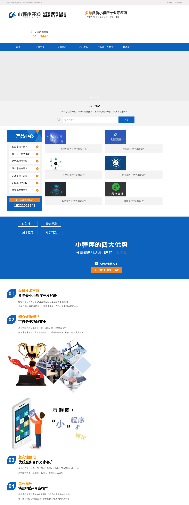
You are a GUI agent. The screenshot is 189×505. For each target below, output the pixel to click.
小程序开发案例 (105, 28)
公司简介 (40, 28)
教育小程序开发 (19, 171)
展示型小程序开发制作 (75, 408)
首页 (18, 28)
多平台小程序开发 (103, 93)
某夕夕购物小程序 (29, 408)
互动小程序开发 (85, 93)
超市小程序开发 (19, 142)
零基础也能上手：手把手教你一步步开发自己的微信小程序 (41, 469)
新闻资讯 (61, 28)
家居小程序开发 (120, 93)
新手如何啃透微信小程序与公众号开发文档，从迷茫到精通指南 (43, 463)
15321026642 (172, 17)
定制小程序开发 (19, 164)
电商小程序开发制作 (122, 408)
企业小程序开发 (68, 93)
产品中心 (83, 28)
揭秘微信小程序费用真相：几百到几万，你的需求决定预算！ (42, 456)
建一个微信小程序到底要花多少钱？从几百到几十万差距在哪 (42, 436)
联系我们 (169, 3)
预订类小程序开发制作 (168, 408)
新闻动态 (178, 3)
